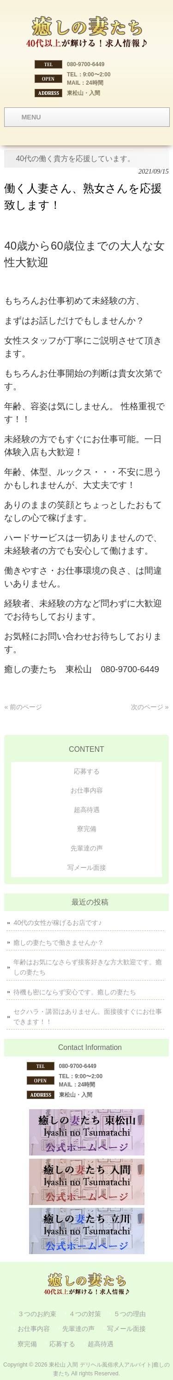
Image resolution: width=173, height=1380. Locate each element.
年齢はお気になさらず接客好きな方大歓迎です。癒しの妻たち (87, 967)
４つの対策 (85, 1314)
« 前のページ (23, 707)
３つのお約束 (37, 1314)
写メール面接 (86, 867)
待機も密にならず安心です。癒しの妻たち (74, 992)
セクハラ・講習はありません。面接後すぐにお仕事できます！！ (87, 1016)
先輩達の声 (87, 848)
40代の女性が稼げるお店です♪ (57, 922)
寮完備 (86, 828)
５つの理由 (129, 1314)
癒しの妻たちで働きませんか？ (58, 942)
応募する (87, 771)
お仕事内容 (87, 790)
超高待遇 (87, 809)
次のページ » (150, 707)
